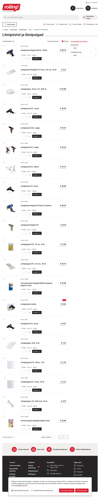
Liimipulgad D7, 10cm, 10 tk (32, 382)
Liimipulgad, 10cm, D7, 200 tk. (34, 89)
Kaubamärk (75, 45)
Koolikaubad (23, 29)
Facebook (78, 465)
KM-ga (66, 41)
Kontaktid (50, 462)
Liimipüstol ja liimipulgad (41, 29)
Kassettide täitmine (13, 470)
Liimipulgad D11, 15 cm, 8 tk (33, 244)
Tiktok (77, 468)
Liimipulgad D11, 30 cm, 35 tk (33, 264)
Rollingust (32, 474)
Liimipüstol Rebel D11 (30, 225)
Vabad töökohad (34, 467)
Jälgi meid (77, 462)
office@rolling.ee (54, 473)
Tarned (12, 462)
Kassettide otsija (88, 17)
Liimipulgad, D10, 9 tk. (30, 343)
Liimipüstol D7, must (29, 186)
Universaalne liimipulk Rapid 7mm (35, 421)
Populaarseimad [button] (53, 41)
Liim (30, 29)
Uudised (31, 462)
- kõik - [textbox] (75, 48)
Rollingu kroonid (12, 475)
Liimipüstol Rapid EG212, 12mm (34, 50)
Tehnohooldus (14, 465)
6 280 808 (52, 470)
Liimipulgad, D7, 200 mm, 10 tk (34, 401)
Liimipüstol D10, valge (30, 128)
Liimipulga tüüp (76, 52)
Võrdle (23, 55)
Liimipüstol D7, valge (30, 147)
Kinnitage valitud (67, 490)
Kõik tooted (9, 24)
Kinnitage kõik (82, 490)
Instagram (78, 472)
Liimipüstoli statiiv (29, 304)
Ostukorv (94, 8)
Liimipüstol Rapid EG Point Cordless (36, 206)
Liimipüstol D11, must (30, 108)
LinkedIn (78, 475)
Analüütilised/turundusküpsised (43, 490)
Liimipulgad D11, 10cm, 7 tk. (33, 362)
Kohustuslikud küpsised (21, 490)
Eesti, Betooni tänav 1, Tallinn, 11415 (55, 466)
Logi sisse (79, 8)
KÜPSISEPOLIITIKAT (21, 485)
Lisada (37, 59)
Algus (6, 29)
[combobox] (84, 48)
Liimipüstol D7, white (30, 167)
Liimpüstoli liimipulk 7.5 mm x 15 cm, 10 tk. (39, 70)
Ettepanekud (33, 471)
